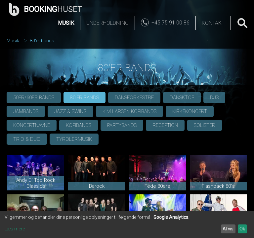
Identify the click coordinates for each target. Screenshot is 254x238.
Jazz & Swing (70, 111)
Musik (66, 23)
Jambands (25, 111)
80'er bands (42, 40)
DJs (214, 97)
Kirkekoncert (189, 111)
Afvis (228, 228)
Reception (165, 125)
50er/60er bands (33, 97)
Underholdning (107, 23)
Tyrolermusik (74, 139)
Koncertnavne (31, 125)
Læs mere (15, 228)
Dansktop (182, 97)
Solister (204, 125)
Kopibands (78, 125)
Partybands (122, 125)
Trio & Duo (26, 139)
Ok (242, 228)
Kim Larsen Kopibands (129, 111)
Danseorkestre (134, 97)
